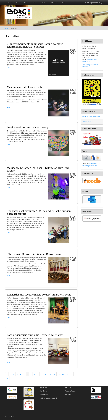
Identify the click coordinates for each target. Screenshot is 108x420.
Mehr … (9, 68)
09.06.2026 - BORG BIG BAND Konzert (94, 116)
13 (54, 374)
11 (46, 374)
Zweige (45, 3)
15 (63, 374)
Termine (18, 3)
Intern (63, 3)
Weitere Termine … (88, 121)
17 (71, 374)
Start (6, 28)
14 (58, 374)
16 (67, 374)
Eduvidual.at (69, 394)
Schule (27, 3)
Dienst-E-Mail (44, 394)
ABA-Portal (43, 387)
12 (50, 374)
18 (7, 378)
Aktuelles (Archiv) (70, 391)
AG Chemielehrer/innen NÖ (48, 398)
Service (36, 3)
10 (41, 374)
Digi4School (43, 391)
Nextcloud (68, 387)
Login (101, 3)
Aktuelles (10, 3)
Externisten (54, 3)
